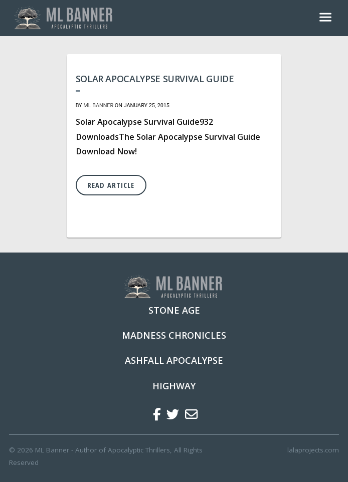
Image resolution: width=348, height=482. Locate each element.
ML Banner (98, 105)
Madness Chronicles (174, 335)
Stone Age (174, 310)
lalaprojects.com (313, 449)
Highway (174, 386)
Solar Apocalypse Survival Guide (155, 79)
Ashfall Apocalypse (174, 360)
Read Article (110, 185)
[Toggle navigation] (325, 18)
